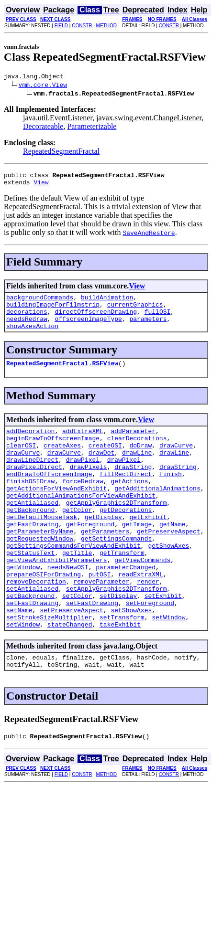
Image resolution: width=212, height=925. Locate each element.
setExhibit (163, 642)
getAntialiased (32, 531)
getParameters (105, 565)
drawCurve (176, 462)
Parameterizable (91, 128)
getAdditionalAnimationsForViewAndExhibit (81, 522)
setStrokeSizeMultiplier (49, 668)
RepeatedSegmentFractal (61, 153)
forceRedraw (82, 505)
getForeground (90, 557)
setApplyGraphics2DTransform (116, 634)
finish (170, 496)
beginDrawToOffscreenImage (53, 453)
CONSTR (82, 25)
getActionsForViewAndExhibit (56, 514)
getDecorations (126, 539)
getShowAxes (168, 582)
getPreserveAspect (169, 565)
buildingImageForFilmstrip (53, 311)
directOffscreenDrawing (96, 320)
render (148, 625)
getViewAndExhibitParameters (56, 599)
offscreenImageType (88, 328)
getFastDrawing (32, 557)
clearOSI (21, 462)
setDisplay (118, 642)
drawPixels (88, 488)
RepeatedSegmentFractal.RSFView (62, 376)
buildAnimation (107, 302)
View (40, 186)
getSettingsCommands (116, 574)
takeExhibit (120, 677)
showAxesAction (32, 337)
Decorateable (43, 128)
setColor (77, 642)
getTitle (77, 591)
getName (172, 557)
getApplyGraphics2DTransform (116, 531)
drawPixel (83, 479)
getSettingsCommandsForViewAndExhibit (73, 582)
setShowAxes (131, 660)
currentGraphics (135, 311)
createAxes (62, 462)
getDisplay (103, 548)
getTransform (122, 591)
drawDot (102, 471)
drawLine (137, 471)
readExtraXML (140, 617)
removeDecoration (36, 625)
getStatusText (30, 591)
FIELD (61, 25)
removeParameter (101, 625)
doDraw (140, 462)
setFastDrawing (32, 651)
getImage (137, 557)
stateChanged (69, 677)
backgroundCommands (39, 302)
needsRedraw (26, 328)
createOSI (105, 462)
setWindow (168, 668)
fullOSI (158, 320)
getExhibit (148, 548)
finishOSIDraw (30, 505)
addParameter (133, 445)
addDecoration (30, 445)
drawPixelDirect (34, 488)
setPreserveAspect (71, 660)
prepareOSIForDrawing (43, 617)
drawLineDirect (32, 479)
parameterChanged (126, 608)
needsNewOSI (68, 608)
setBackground (30, 642)
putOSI (100, 617)
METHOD (106, 25)
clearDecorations (137, 453)
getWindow (23, 608)
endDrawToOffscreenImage (49, 496)
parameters (148, 328)
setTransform (122, 668)
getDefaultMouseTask (41, 548)
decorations (26, 320)
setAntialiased (32, 634)
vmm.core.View (43, 86)
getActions (129, 505)
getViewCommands (142, 599)
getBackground (30, 539)
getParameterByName (39, 565)
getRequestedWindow (39, 574)
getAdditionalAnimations (157, 514)
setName (19, 660)
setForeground (150, 651)
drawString (133, 488)
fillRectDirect (126, 496)
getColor (77, 539)
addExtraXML (82, 445)
